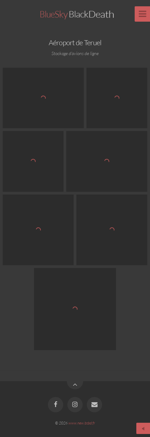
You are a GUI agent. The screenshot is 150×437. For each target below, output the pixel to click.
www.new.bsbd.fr (81, 423)
